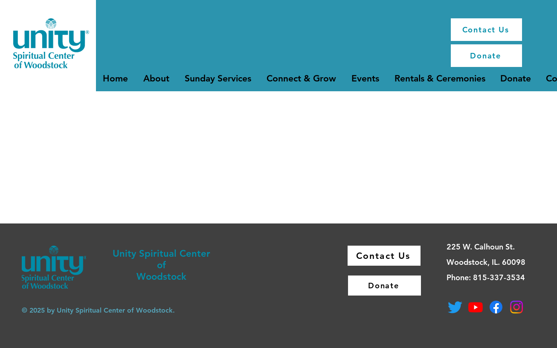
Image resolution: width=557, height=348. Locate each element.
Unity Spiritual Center (161, 253)
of (161, 265)
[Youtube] (475, 307)
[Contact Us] (486, 29)
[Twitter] (455, 307)
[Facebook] (496, 307)
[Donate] (486, 55)
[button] (156, 78)
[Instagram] (516, 307)
